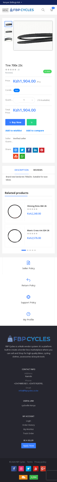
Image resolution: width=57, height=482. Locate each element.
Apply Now (28, 445)
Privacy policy (40, 462)
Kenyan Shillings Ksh (12, 2)
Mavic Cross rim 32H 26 (38, 230)
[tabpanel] (28, 223)
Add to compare (35, 130)
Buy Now (15, 122)
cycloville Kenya (28, 405)
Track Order (28, 433)
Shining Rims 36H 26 (36, 206)
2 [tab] (27, 250)
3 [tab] (30, 250)
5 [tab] (35, 250)
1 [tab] (23, 250)
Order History (28, 425)
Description (22, 169)
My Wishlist (28, 429)
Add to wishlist (13, 130)
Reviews (37, 169)
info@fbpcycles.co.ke (28, 390)
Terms (30, 462)
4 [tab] (32, 250)
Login (28, 420)
